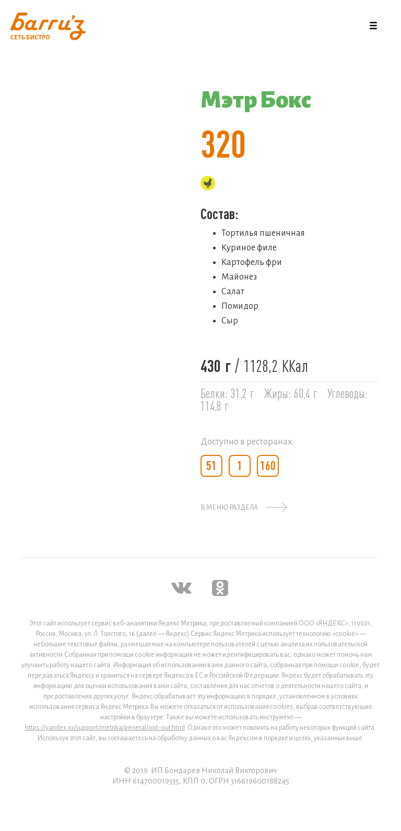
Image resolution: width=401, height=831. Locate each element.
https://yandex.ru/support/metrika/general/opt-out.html (105, 727)
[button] (373, 26)
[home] (48, 26)
